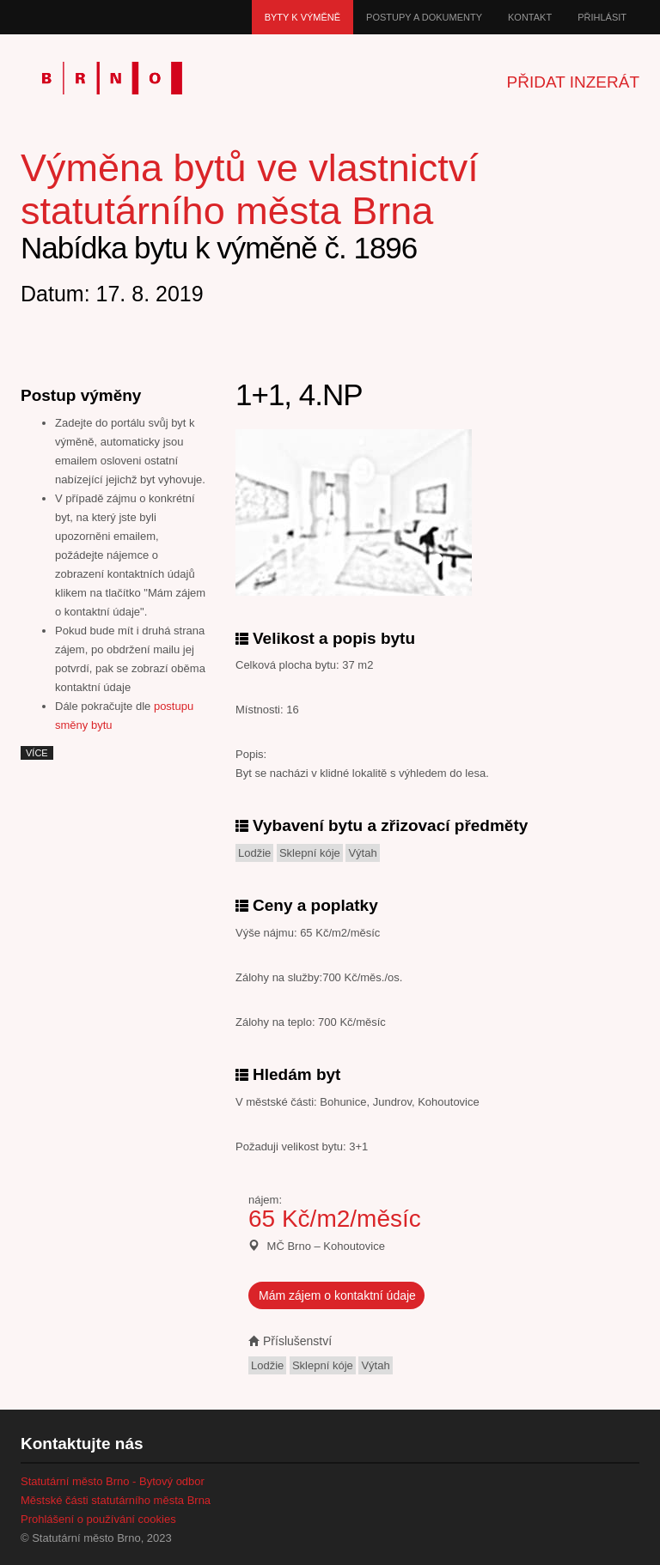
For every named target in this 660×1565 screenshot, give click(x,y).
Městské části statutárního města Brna (116, 1500)
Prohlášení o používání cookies (98, 1519)
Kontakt (530, 17)
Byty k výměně (302, 17)
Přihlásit (602, 17)
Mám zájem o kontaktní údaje (337, 1295)
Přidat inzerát (573, 82)
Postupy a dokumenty (424, 17)
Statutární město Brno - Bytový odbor (113, 1481)
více (37, 753)
